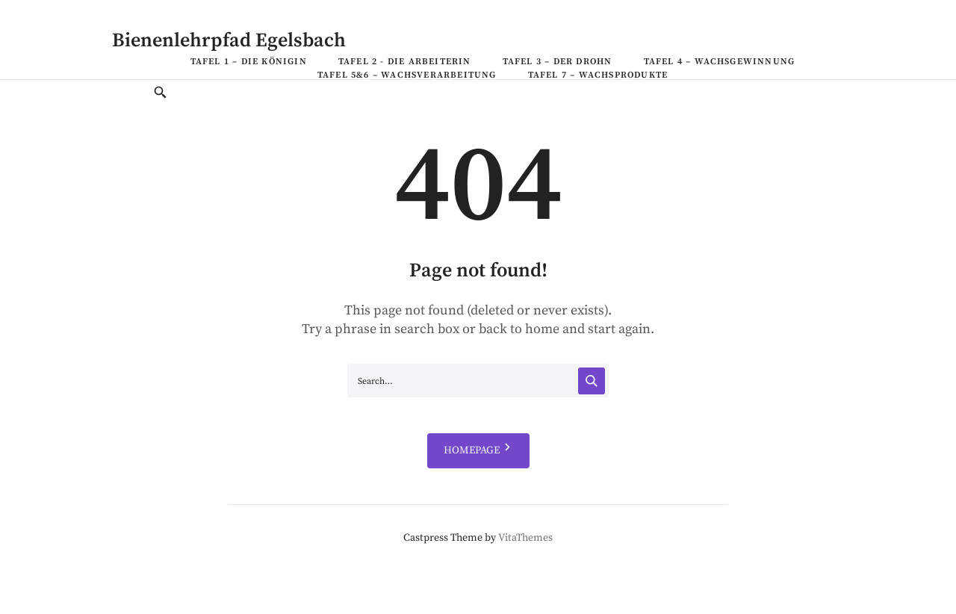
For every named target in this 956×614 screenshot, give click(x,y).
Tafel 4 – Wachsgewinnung (719, 61)
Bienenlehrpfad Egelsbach (229, 40)
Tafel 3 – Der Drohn (557, 61)
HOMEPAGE (478, 450)
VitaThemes (525, 538)
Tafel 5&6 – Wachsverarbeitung (407, 75)
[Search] (591, 381)
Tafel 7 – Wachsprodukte (598, 75)
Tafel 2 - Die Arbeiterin (404, 61)
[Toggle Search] (160, 93)
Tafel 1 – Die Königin (248, 61)
